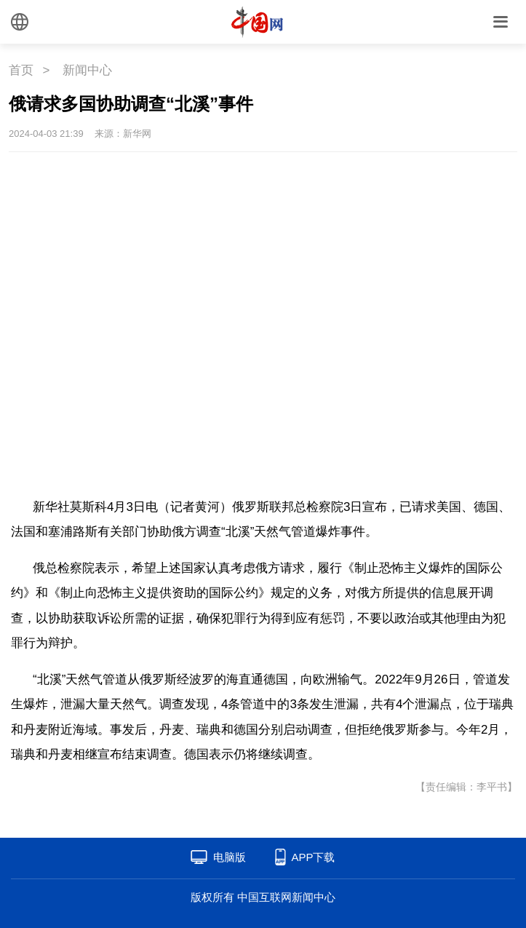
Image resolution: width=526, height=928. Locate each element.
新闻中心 (87, 70)
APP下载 (313, 857)
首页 (21, 70)
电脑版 (229, 857)
